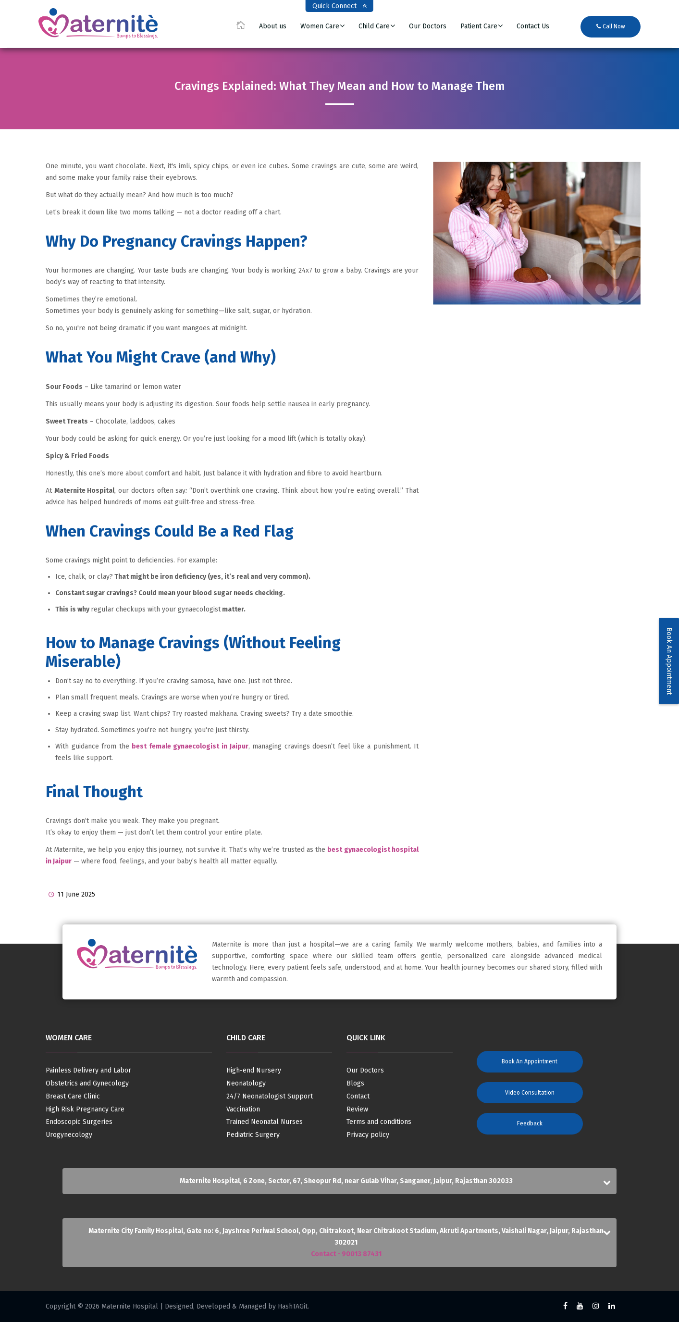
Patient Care (478, 26)
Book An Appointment (669, 661)
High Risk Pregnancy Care (85, 1109)
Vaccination (243, 1109)
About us (272, 26)
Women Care (319, 26)
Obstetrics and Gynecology (87, 1083)
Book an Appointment (529, 1061)
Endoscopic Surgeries (79, 1122)
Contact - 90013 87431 (346, 1254)
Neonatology (246, 1083)
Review (357, 1109)
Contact (358, 1096)
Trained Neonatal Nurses (264, 1122)
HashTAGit (293, 1306)
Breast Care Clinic (73, 1096)
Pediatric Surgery (253, 1135)
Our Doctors (427, 26)
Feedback (530, 1123)
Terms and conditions (378, 1122)
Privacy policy (367, 1135)
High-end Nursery (253, 1070)
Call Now (610, 27)
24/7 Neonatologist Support (269, 1096)
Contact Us (533, 26)
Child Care (374, 26)
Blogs (355, 1083)
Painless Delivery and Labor (88, 1070)
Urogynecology (69, 1135)
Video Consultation (530, 1092)
